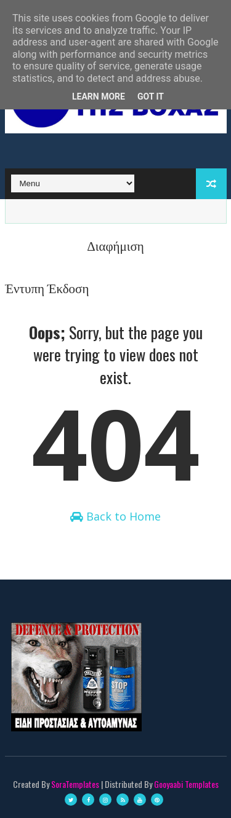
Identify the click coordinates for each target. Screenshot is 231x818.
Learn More (98, 96)
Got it (150, 96)
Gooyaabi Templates (186, 783)
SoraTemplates (75, 783)
